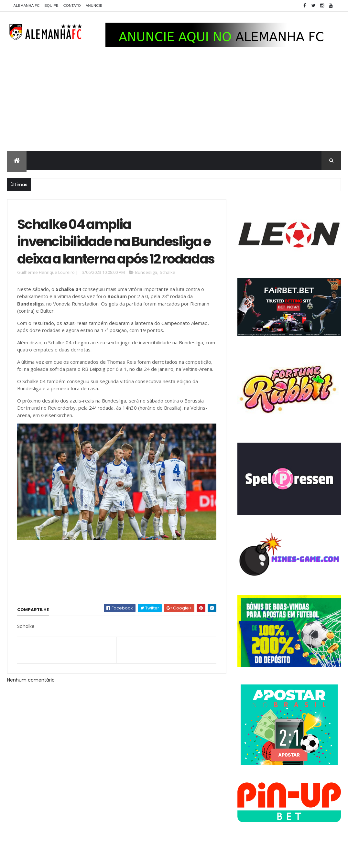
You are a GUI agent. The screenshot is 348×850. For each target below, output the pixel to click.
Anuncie (94, 5)
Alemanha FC (27, 5)
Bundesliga (146, 272)
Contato (72, 5)
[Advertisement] (174, 102)
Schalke (167, 272)
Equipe (51, 5)
